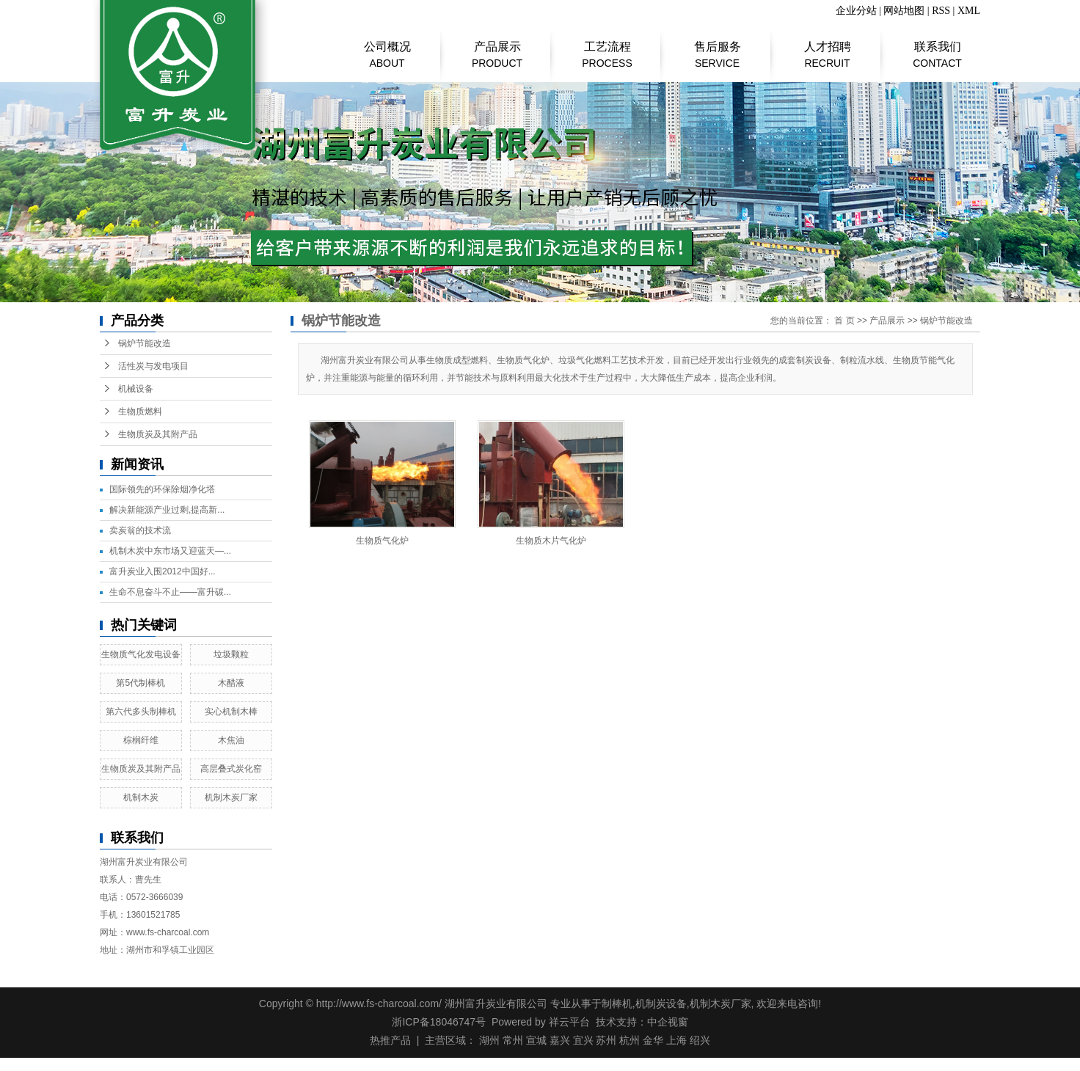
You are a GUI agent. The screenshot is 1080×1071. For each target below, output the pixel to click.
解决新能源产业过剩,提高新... (167, 510)
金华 (653, 1040)
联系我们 (937, 47)
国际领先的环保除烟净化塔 (162, 489)
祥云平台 (569, 1022)
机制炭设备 (661, 1003)
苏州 (606, 1040)
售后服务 (717, 47)
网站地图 (903, 10)
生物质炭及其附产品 (157, 434)
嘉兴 (560, 1040)
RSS (941, 10)
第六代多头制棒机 (141, 711)
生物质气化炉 (382, 541)
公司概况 (387, 47)
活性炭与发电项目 (153, 366)
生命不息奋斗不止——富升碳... (170, 592)
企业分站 (856, 10)
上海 (676, 1040)
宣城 (536, 1040)
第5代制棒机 (140, 683)
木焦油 (231, 740)
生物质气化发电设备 (140, 654)
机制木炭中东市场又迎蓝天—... (170, 551)
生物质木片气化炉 (551, 541)
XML (968, 10)
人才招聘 (827, 47)
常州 (513, 1040)
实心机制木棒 (231, 711)
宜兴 (583, 1040)
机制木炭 (140, 797)
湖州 (489, 1040)
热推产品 (390, 1040)
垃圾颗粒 (231, 654)
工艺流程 (607, 47)
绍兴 (700, 1040)
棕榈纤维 (140, 740)
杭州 (629, 1040)
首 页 (844, 320)
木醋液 (231, 683)
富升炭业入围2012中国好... (162, 571)
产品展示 (497, 47)
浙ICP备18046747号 (439, 1022)
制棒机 (617, 1003)
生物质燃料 (140, 411)
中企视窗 (667, 1022)
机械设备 (135, 389)
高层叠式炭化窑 (231, 769)
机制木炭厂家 (231, 797)
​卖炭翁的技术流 (140, 530)
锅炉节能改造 (144, 343)
